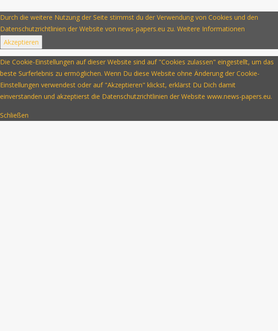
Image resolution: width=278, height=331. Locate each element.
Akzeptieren (21, 42)
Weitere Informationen (211, 28)
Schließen (14, 115)
